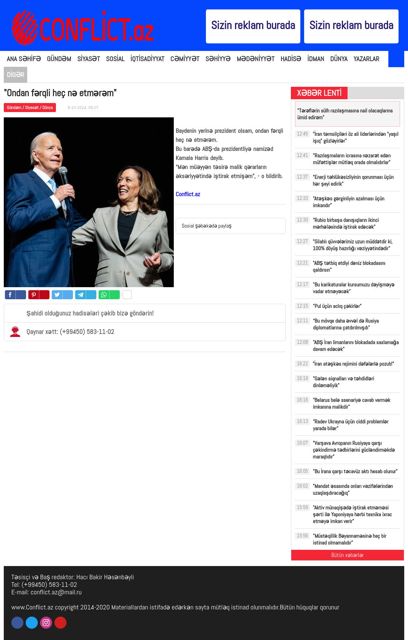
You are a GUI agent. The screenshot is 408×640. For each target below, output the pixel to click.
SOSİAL (115, 58)
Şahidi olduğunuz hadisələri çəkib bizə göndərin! (82, 313)
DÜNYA (339, 58)
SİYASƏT (88, 58)
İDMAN (316, 58)
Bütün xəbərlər (347, 554)
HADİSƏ (291, 58)
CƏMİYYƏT (184, 58)
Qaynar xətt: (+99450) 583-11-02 (62, 331)
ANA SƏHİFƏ (24, 58)
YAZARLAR (366, 58)
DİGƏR (15, 74)
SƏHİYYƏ (218, 58)
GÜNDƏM (59, 58)
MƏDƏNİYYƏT (255, 58)
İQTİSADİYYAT (147, 58)
